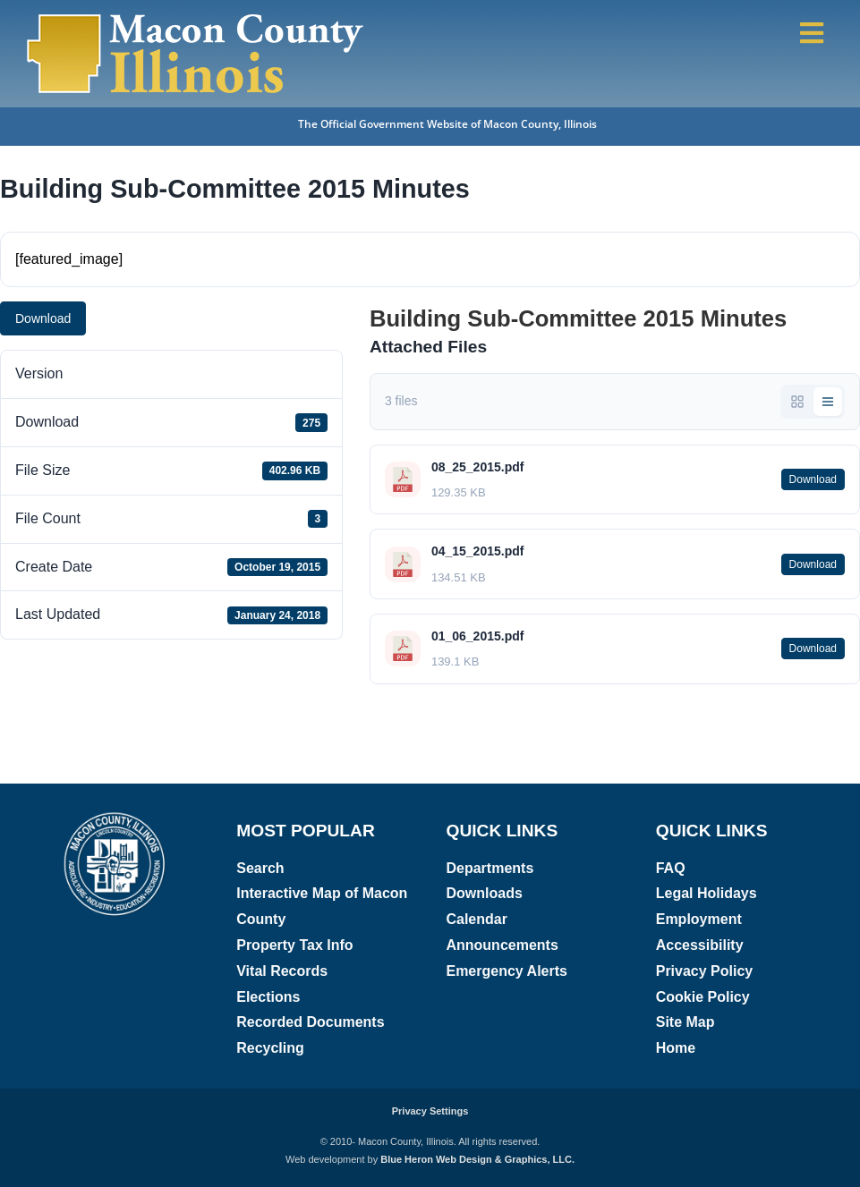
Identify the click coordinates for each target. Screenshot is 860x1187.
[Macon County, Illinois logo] (116, 817)
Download (43, 318)
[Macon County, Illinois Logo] (196, 15)
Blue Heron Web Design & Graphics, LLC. (477, 1159)
